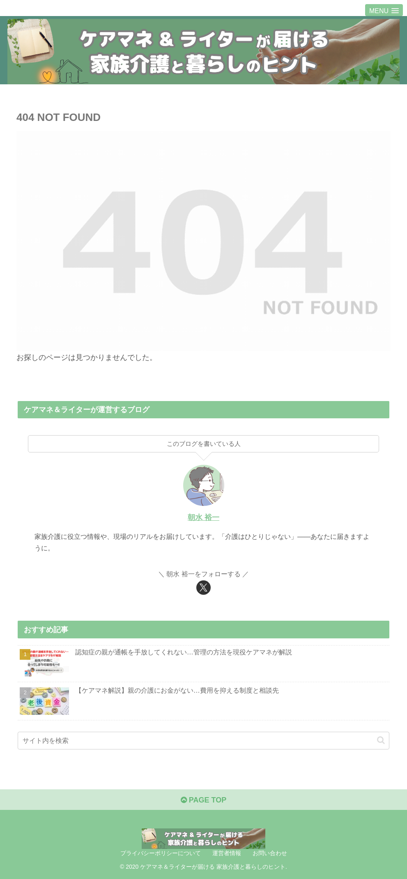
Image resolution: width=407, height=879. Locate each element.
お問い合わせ (270, 853)
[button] (381, 740)
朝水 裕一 (203, 517)
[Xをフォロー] (203, 587)
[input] (203, 740)
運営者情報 (226, 853)
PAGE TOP (203, 800)
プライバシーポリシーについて (160, 853)
